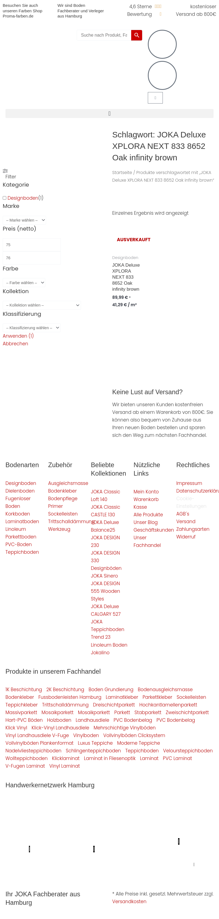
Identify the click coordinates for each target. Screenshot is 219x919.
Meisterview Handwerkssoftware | (78, 841)
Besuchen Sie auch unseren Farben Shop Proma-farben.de (22, 10)
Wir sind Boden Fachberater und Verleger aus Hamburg (81, 10)
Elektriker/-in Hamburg (130, 811)
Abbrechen (15, 343)
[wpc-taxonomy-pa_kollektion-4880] (42, 305)
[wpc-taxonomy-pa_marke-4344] (24, 220)
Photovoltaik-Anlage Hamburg (134, 826)
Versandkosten (129, 901)
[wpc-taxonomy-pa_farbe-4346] (24, 282)
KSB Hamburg (21, 841)
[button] (109, 113)
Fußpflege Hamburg (25, 872)
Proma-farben (113, 849)
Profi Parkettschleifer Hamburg (65, 811)
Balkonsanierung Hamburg (60, 864)
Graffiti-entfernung (113, 864)
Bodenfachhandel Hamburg (64, 826)
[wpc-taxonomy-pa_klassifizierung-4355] (32, 327)
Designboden (23, 198)
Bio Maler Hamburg (77, 833)
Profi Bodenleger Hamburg (146, 803)
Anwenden (18, 336)
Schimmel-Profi (147, 856)
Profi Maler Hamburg (28, 803)
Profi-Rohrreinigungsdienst (61, 849)
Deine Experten (49, 856)
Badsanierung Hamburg (130, 833)
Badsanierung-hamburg (98, 856)
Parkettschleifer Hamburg (146, 841)
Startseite (122, 172)
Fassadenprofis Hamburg (120, 818)
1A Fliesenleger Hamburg (59, 818)
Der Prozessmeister (182, 833)
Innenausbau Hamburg (165, 864)
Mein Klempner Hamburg (84, 803)
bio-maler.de (147, 849)
